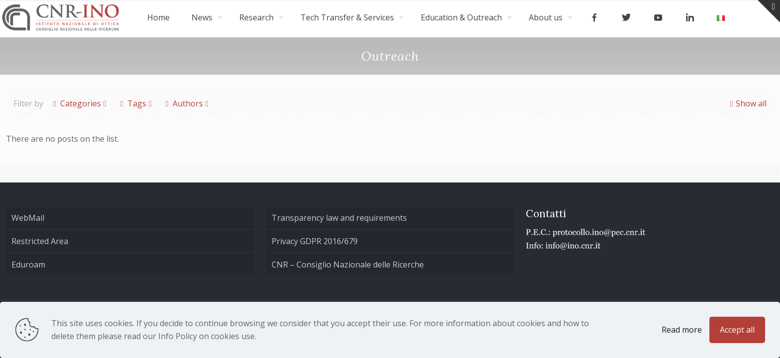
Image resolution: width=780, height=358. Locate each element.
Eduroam (28, 264)
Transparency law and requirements (339, 217)
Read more (682, 329)
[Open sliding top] (769, 11)
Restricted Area (39, 241)
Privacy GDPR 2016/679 (315, 241)
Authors (187, 103)
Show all (747, 103)
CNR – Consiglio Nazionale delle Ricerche (348, 264)
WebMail (27, 217)
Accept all (737, 329)
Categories (80, 103)
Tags (136, 103)
